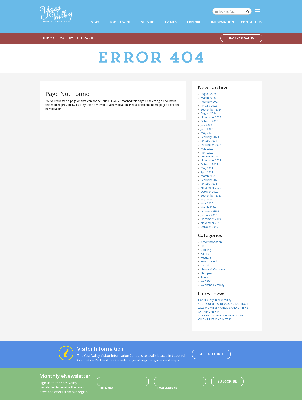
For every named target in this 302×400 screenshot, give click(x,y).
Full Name (107, 388)
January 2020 (209, 215)
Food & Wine (120, 22)
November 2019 (211, 223)
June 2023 (207, 129)
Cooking (206, 250)
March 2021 (208, 176)
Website (206, 281)
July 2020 (206, 199)
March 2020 (208, 207)
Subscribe (227, 381)
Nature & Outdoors (213, 269)
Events (171, 22)
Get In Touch (211, 354)
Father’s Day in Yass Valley (214, 300)
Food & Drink (209, 261)
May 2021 (207, 168)
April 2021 (207, 172)
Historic (205, 265)
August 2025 (209, 94)
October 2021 (209, 164)
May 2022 (207, 148)
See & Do (148, 22)
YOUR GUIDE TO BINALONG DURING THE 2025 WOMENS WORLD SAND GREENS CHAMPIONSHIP (225, 307)
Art (202, 246)
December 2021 (211, 156)
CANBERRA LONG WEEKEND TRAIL (221, 315)
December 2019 (211, 219)
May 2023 (207, 133)
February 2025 (210, 101)
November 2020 (211, 188)
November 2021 (211, 160)
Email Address (167, 388)
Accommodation (211, 242)
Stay (95, 22)
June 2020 (207, 203)
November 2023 (211, 117)
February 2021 (210, 180)
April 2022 (207, 152)
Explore (194, 22)
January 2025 (209, 105)
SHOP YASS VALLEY (241, 38)
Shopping (206, 273)
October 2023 (209, 121)
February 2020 (210, 211)
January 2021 (209, 184)
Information (222, 22)
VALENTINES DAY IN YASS (215, 319)
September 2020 (211, 195)
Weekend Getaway (212, 285)
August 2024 (209, 113)
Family (205, 253)
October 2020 (209, 191)
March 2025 (208, 98)
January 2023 (209, 141)
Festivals (206, 257)
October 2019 (209, 227)
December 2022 (211, 145)
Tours (204, 277)
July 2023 (206, 125)
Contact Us (251, 22)
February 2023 (210, 137)
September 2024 (211, 109)
